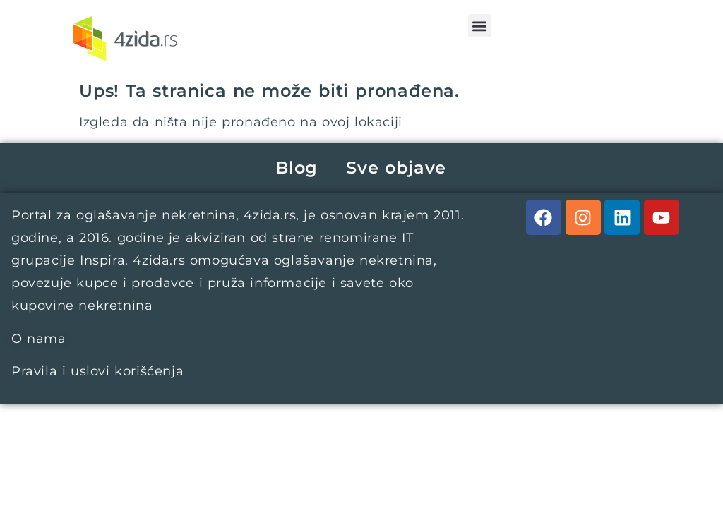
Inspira (102, 260)
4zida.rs (270, 215)
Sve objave (396, 167)
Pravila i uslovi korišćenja (97, 371)
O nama (38, 338)
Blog (296, 167)
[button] (479, 25)
